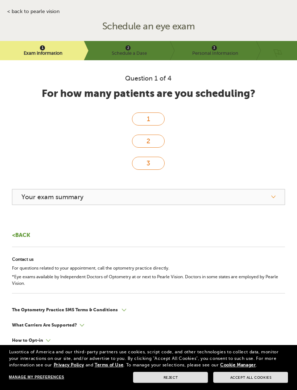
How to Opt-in (27, 340)
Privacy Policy (69, 365)
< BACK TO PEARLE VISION (33, 11)
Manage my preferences (36, 377)
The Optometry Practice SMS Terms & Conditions (65, 309)
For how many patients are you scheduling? (148, 93)
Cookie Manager (238, 365)
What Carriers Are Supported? (44, 325)
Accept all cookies (251, 377)
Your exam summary (52, 197)
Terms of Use (109, 365)
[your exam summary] (148, 197)
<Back (21, 235)
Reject (171, 377)
